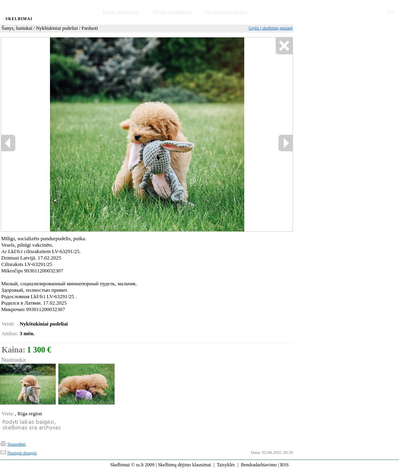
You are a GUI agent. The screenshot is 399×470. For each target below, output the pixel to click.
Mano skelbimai (171, 12)
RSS (284, 465)
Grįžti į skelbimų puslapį (271, 27)
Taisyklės (226, 465)
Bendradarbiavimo (258, 465)
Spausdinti (16, 443)
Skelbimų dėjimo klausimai (184, 465)
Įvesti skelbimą (120, 12)
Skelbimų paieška (226, 12)
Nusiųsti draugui (22, 452)
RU (391, 12)
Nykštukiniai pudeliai (57, 28)
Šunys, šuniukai (17, 28)
